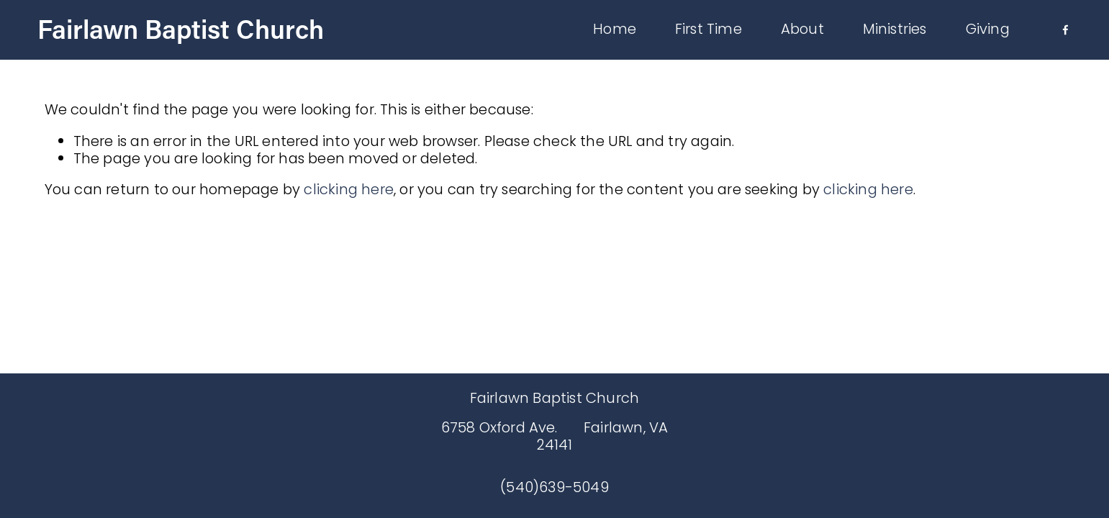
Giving (980, 32)
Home (607, 32)
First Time (701, 32)
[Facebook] (1058, 33)
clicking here (349, 189)
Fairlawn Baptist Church (188, 31)
